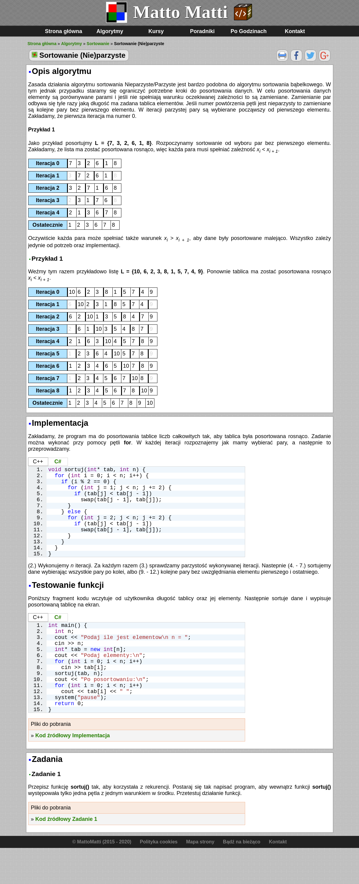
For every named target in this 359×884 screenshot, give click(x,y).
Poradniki (202, 31)
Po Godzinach (248, 31)
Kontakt (295, 31)
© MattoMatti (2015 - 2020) (101, 877)
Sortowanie (98, 43)
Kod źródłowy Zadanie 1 (66, 855)
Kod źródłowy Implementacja (72, 772)
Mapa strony (200, 877)
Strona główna (63, 31)
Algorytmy (109, 31)
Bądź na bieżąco (241, 877)
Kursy (156, 31)
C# (57, 462)
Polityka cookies (159, 877)
